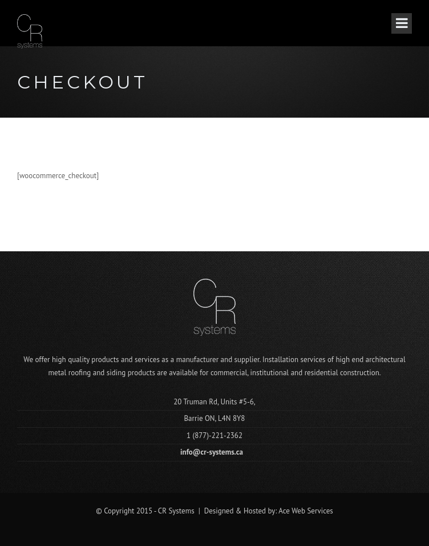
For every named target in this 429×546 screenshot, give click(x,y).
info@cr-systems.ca (211, 452)
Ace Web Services (305, 511)
